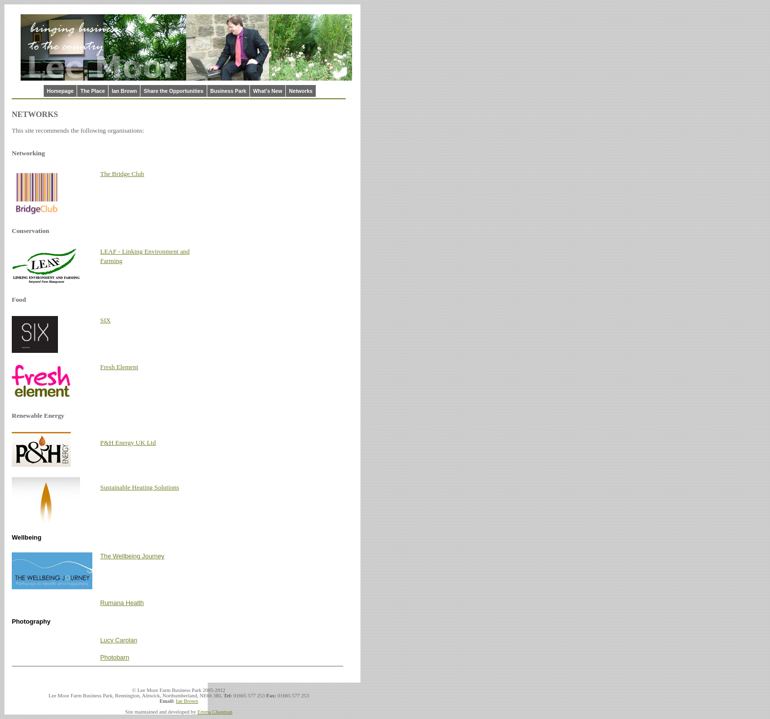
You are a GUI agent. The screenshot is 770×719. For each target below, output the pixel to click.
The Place (93, 91)
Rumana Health (122, 602)
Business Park (228, 91)
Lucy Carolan (118, 640)
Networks (301, 91)
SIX (105, 320)
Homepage (60, 91)
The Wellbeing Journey (132, 556)
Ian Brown (124, 91)
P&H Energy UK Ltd (128, 442)
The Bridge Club (122, 173)
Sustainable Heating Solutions (139, 487)
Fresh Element (119, 367)
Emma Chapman (214, 712)
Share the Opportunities (173, 91)
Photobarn (114, 657)
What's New (267, 91)
